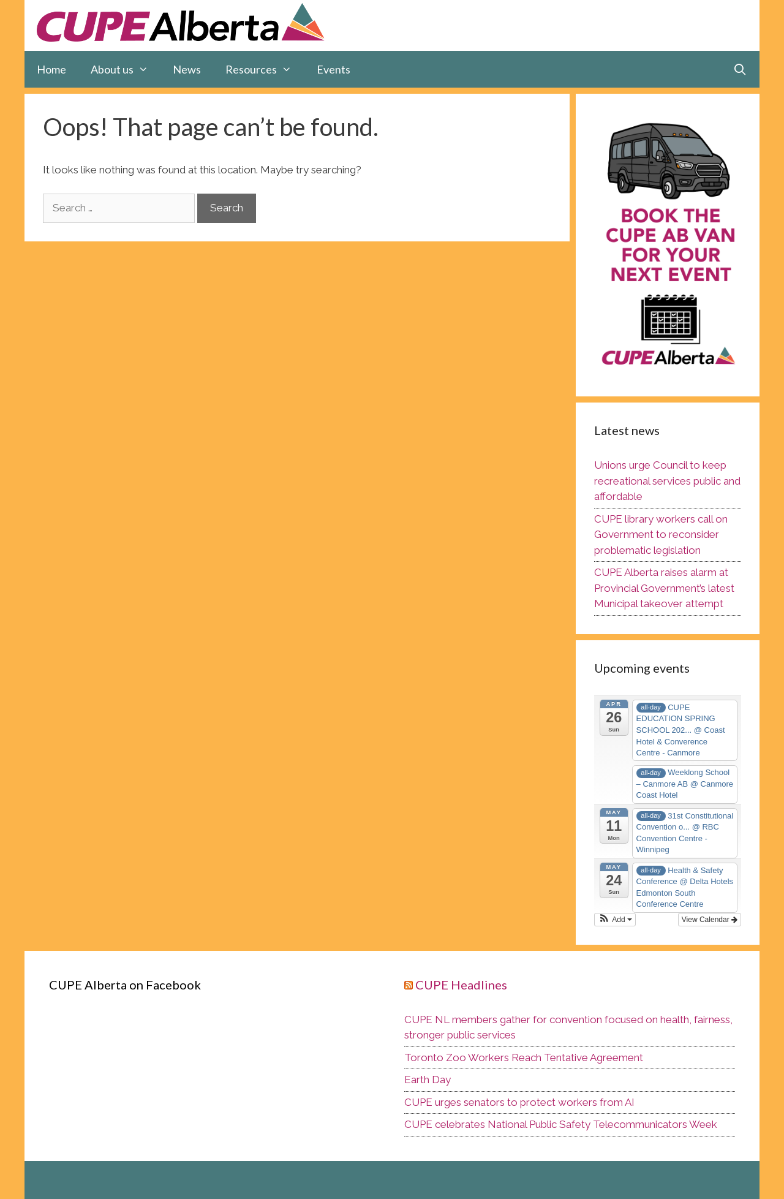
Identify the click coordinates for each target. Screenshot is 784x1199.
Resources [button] (264, 69)
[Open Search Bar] (740, 69)
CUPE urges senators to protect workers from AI (519, 1102)
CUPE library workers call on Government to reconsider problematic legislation (661, 534)
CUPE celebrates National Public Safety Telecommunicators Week (560, 1124)
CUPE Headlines (461, 984)
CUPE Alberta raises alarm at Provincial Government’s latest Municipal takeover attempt (664, 588)
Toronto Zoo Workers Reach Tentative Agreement (523, 1057)
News (187, 69)
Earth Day (427, 1079)
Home (51, 69)
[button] (615, 919)
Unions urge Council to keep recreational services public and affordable (667, 480)
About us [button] (125, 69)
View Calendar (709, 919)
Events (333, 69)
